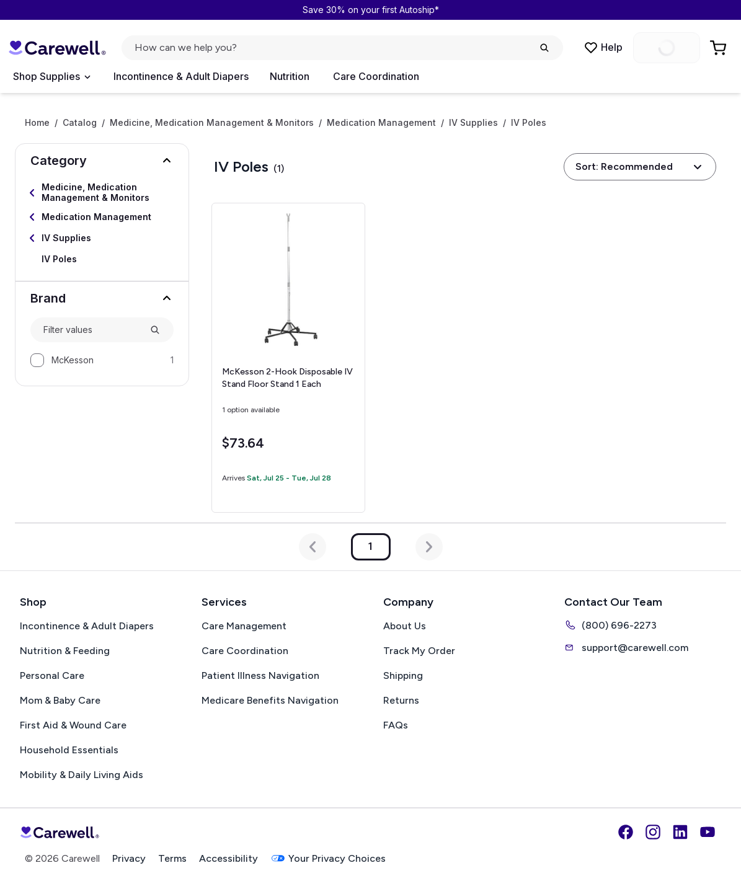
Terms (172, 858)
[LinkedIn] (680, 832)
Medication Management (381, 123)
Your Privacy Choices (328, 858)
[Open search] (342, 47)
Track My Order (419, 651)
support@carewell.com (626, 647)
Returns (401, 700)
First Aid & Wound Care (73, 725)
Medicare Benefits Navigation (270, 700)
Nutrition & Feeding (65, 651)
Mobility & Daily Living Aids (81, 775)
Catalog (80, 123)
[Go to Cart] (719, 48)
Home (37, 123)
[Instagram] (653, 832)
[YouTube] (707, 832)
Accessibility (228, 858)
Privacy (129, 858)
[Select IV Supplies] (102, 238)
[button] (102, 160)
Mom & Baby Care (60, 700)
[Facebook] (625, 832)
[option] (102, 360)
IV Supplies (473, 123)
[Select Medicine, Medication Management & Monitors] (102, 192)
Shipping (403, 675)
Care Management (244, 626)
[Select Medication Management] (102, 217)
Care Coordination (376, 76)
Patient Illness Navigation (260, 675)
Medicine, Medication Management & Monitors (212, 123)
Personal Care (52, 675)
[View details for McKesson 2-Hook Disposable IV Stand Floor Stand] (288, 357)
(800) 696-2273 (610, 625)
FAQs (395, 725)
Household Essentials (69, 750)
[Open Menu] (51, 77)
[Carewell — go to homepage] (57, 48)
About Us (404, 626)
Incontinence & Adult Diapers (181, 76)
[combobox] (91, 330)
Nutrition (289, 76)
